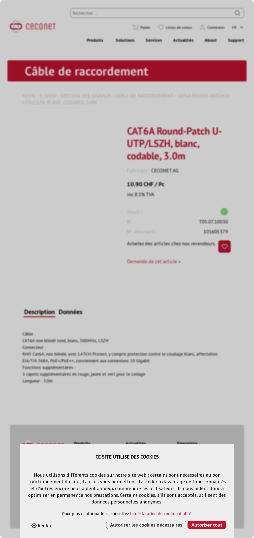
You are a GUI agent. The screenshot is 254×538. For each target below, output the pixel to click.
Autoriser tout (206, 525)
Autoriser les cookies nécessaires (146, 525)
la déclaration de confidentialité (160, 513)
